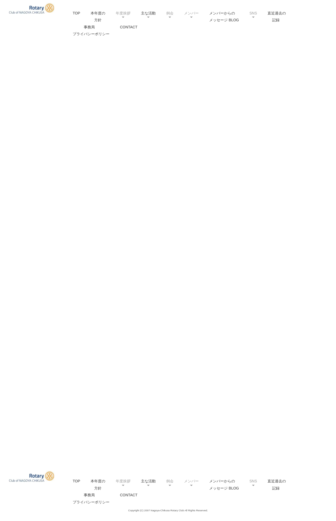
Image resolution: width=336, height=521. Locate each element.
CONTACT (129, 27)
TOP (76, 13)
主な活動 (148, 13)
